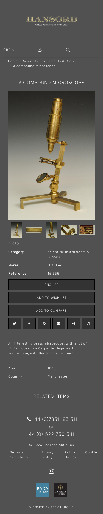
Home (13, 61)
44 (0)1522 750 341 (51, 434)
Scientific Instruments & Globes (50, 61)
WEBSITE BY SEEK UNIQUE (51, 507)
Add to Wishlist (51, 298)
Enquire (51, 285)
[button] (68, 50)
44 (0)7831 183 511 (51, 419)
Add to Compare (51, 311)
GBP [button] (7, 50)
